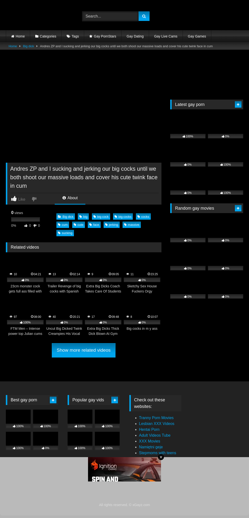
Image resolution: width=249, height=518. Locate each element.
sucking (65, 233)
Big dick (28, 46)
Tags (75, 36)
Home (20, 36)
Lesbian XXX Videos (157, 424)
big (83, 216)
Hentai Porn (149, 429)
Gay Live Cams (166, 36)
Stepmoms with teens (157, 453)
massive (131, 224)
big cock (101, 216)
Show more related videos (84, 350)
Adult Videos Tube (155, 435)
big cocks (123, 216)
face (94, 224)
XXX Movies (149, 441)
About (70, 198)
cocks (143, 216)
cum (63, 224)
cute (78, 224)
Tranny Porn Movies (156, 418)
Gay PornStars (105, 36)
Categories (48, 36)
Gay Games (197, 36)
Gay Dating (135, 36)
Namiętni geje (151, 447)
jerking (111, 224)
